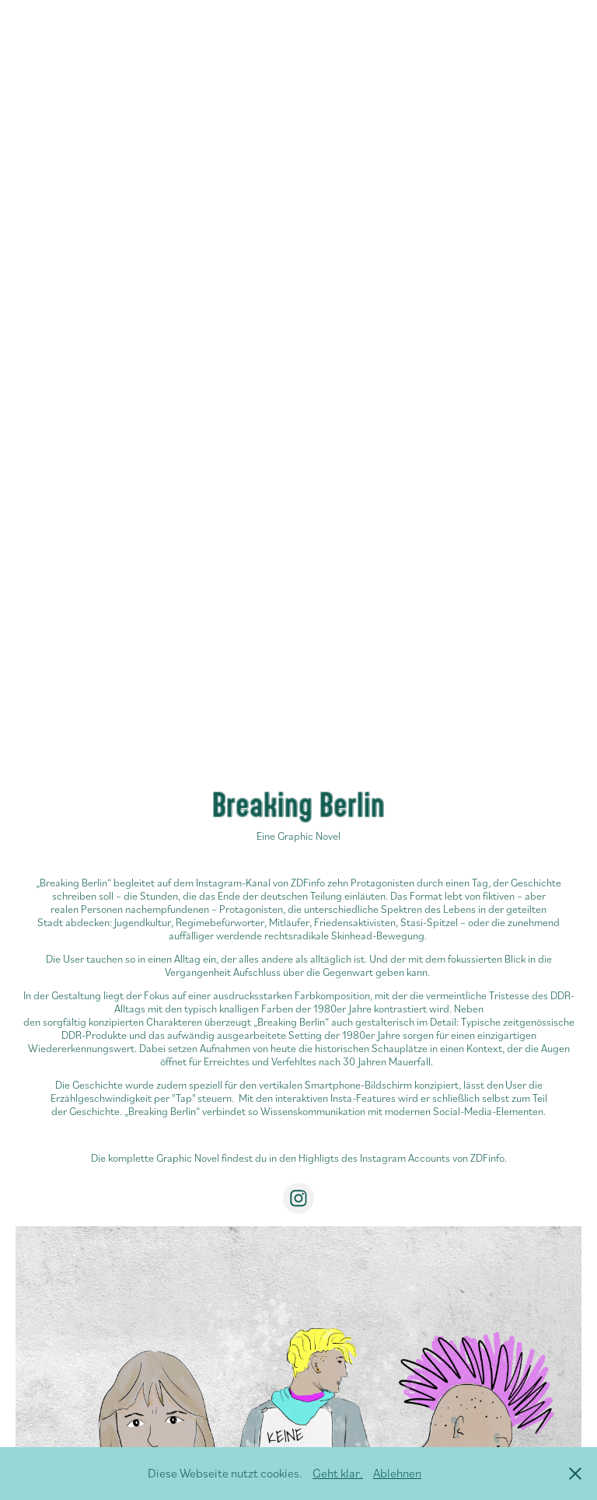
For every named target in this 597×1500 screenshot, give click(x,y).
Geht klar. (337, 1473)
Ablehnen (397, 1473)
